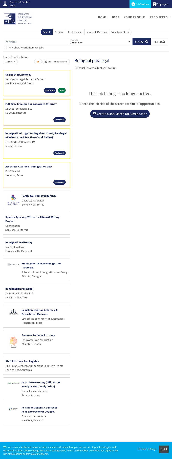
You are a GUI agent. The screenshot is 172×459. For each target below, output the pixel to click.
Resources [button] (158, 17)
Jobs (115, 17)
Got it (164, 449)
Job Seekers (140, 4)
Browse (59, 32)
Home (102, 17)
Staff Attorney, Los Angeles (22, 361)
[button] (159, 41)
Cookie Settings (147, 449)
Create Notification (56, 61)
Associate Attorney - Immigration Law (28, 166)
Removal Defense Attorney (38, 335)
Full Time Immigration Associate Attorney (31, 104)
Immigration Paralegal (19, 288)
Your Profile (134, 17)
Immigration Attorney (18, 242)
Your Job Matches (97, 32)
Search (47, 32)
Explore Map (75, 32)
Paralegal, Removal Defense (39, 195)
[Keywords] (36, 41)
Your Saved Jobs (120, 32)
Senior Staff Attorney (18, 74)
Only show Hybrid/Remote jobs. (26, 47)
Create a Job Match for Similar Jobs (120, 114)
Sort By (9, 61)
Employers (161, 4)
